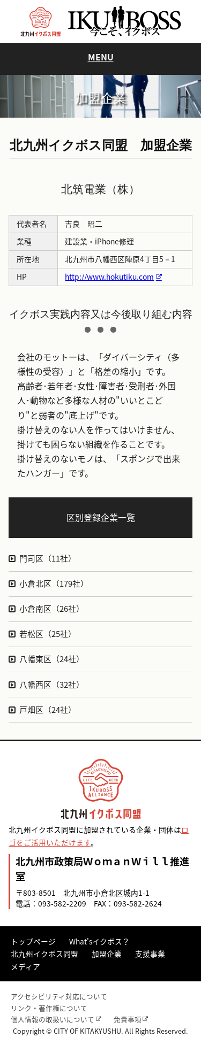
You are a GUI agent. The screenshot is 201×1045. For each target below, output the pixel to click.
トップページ (33, 941)
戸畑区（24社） (47, 710)
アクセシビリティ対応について (59, 996)
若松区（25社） (47, 634)
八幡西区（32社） (51, 684)
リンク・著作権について (49, 1008)
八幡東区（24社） (51, 659)
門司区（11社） (47, 558)
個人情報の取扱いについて (52, 1019)
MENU (101, 56)
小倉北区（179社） (53, 583)
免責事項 (128, 1019)
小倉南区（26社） (51, 608)
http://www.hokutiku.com (109, 276)
